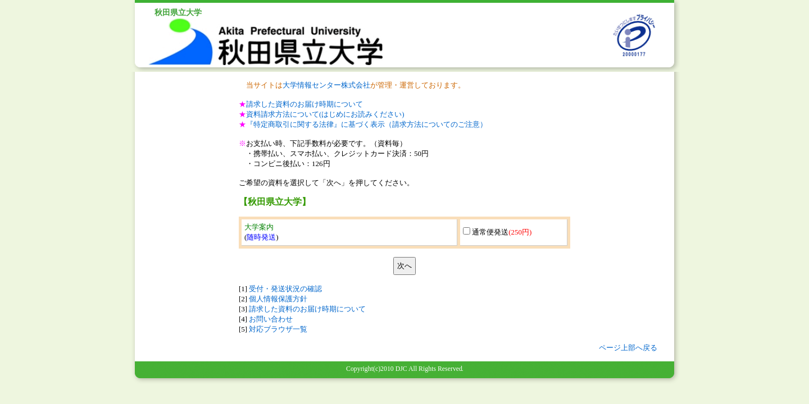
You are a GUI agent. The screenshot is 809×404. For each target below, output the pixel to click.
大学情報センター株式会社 (326, 85)
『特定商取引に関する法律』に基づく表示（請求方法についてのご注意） (366, 124)
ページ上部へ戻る (628, 347)
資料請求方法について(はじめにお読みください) (325, 114)
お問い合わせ (271, 319)
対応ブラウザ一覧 (278, 329)
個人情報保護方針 (278, 299)
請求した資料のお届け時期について (304, 104)
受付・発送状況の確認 (285, 288)
